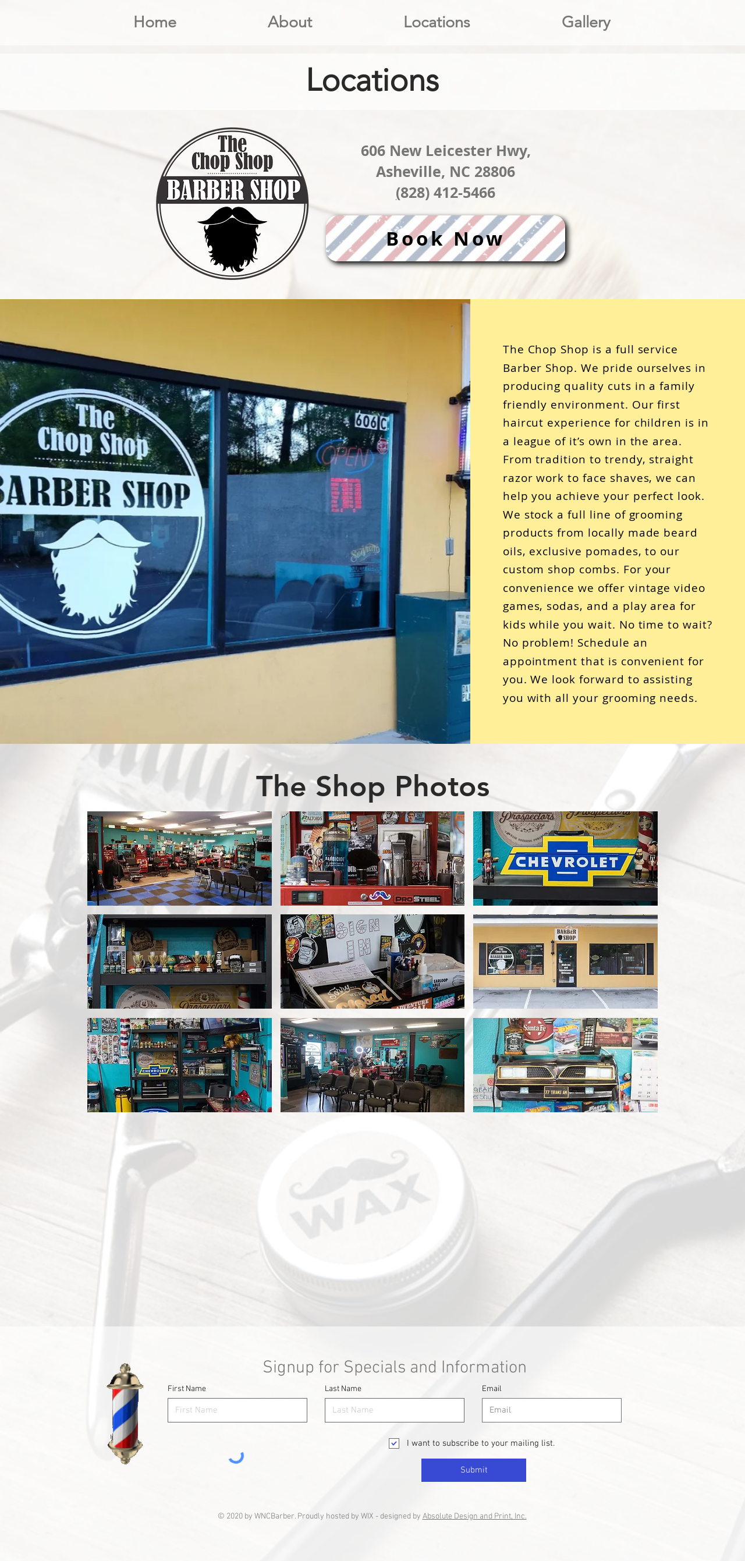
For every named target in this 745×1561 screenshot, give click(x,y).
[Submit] (473, 1470)
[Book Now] (445, 238)
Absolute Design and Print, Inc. (475, 1516)
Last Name (343, 1389)
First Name (187, 1389)
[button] (436, 22)
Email (492, 1389)
